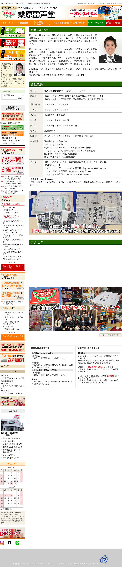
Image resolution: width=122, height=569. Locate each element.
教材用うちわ (8, 327)
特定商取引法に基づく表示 (86, 3)
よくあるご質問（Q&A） (13, 444)
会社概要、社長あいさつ (13, 438)
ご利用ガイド (11, 151)
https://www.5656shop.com (94, 168)
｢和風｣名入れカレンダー (12, 259)
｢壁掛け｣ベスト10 (9, 210)
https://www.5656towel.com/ (79, 174)
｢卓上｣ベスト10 (9, 207)
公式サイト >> (10, 435)
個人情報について (104, 3)
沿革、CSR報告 (9, 441)
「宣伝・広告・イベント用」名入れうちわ (12, 323)
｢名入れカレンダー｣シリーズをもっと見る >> (12, 267)
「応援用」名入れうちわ (12, 329)
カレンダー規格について (12, 178)
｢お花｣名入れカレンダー (12, 257)
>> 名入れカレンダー (11, 141)
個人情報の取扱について (13, 447)
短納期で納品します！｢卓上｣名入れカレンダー (12, 231)
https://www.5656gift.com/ (80, 171)
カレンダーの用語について (13, 187)
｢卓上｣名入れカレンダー (12, 249)
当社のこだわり (9, 455)
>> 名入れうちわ (9, 143)
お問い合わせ (117, 3)
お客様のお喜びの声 (11, 458)
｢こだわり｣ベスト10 (10, 213)
